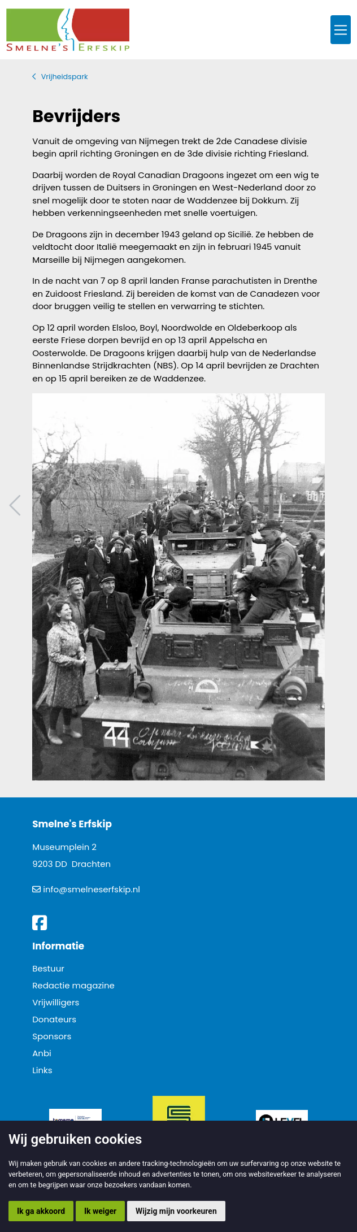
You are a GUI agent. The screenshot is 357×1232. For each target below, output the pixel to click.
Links (42, 1070)
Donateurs (54, 1019)
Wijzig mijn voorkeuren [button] (176, 1211)
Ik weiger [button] (100, 1211)
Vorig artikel (16, 505)
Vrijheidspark (64, 76)
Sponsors (51, 1036)
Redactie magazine (73, 985)
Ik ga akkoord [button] (41, 1211)
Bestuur (48, 968)
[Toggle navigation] (340, 29)
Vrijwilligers (55, 1002)
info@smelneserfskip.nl (91, 889)
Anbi (41, 1053)
